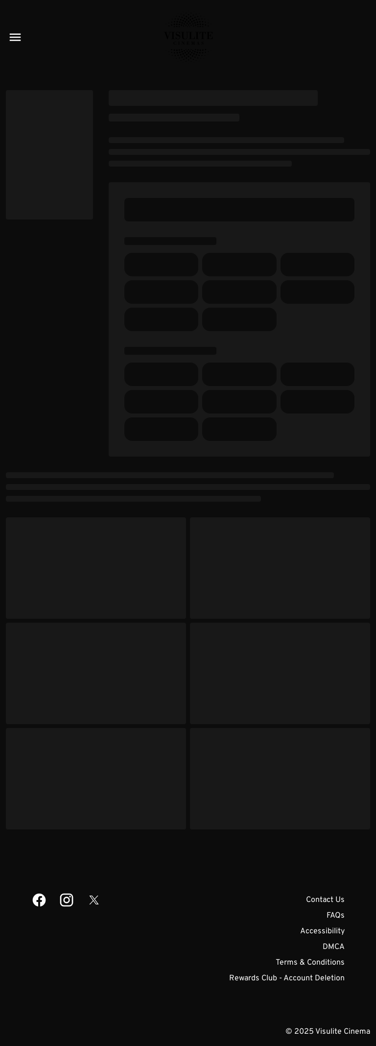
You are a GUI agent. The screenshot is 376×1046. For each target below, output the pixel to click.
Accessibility (322, 931)
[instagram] (66, 900)
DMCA (334, 947)
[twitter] (94, 900)
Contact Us (325, 900)
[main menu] (15, 37)
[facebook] (39, 900)
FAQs (336, 916)
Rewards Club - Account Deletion (287, 978)
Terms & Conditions (310, 963)
